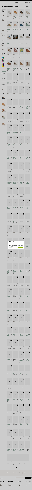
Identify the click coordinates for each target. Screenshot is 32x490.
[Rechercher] (5, 9)
